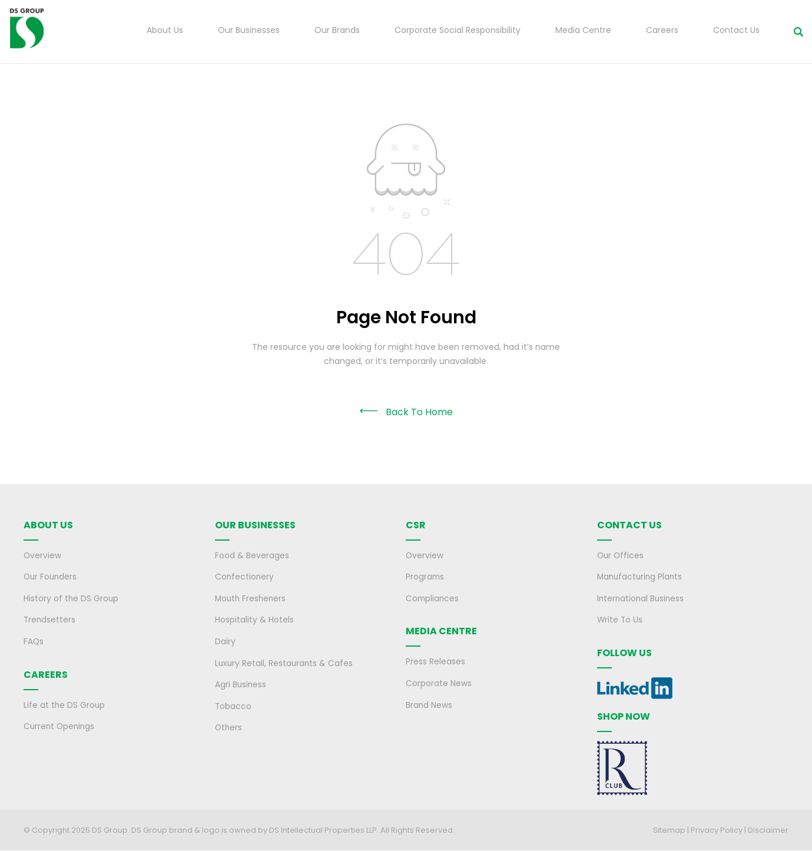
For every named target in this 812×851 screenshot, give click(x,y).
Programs (425, 578)
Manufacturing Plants (641, 578)
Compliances (433, 599)
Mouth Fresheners (252, 599)
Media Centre (583, 31)
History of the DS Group (72, 599)
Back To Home (419, 413)
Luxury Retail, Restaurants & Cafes (285, 662)
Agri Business (241, 684)
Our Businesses (249, 31)
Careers (662, 31)
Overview (43, 556)
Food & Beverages (252, 556)
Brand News (429, 704)
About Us (165, 31)
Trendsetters (50, 620)
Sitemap (669, 830)
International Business (642, 599)
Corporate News (439, 683)
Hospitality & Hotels (254, 620)
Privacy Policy (717, 830)
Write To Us (620, 620)
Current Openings (60, 725)
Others (229, 726)
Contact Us (736, 31)
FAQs (34, 641)
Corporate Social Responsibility (458, 31)
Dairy (225, 641)
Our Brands (337, 31)
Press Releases (435, 662)
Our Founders (51, 578)
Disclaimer (768, 830)
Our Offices (621, 556)
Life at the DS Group (65, 704)
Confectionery (245, 578)
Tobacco (233, 705)
